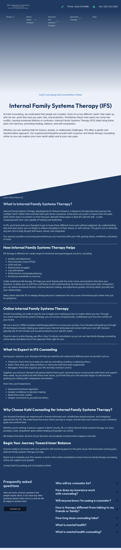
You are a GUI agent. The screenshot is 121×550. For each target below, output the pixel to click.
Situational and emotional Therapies (52, 21)
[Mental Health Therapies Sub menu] (35, 19)
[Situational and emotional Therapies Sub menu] (57, 21)
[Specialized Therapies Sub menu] (80, 18)
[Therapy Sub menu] (14, 17)
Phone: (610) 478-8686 (78, 6)
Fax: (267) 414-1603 (108, 6)
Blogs (95, 17)
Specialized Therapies (74, 18)
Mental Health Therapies (30, 20)
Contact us (15, 508)
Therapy (9, 17)
